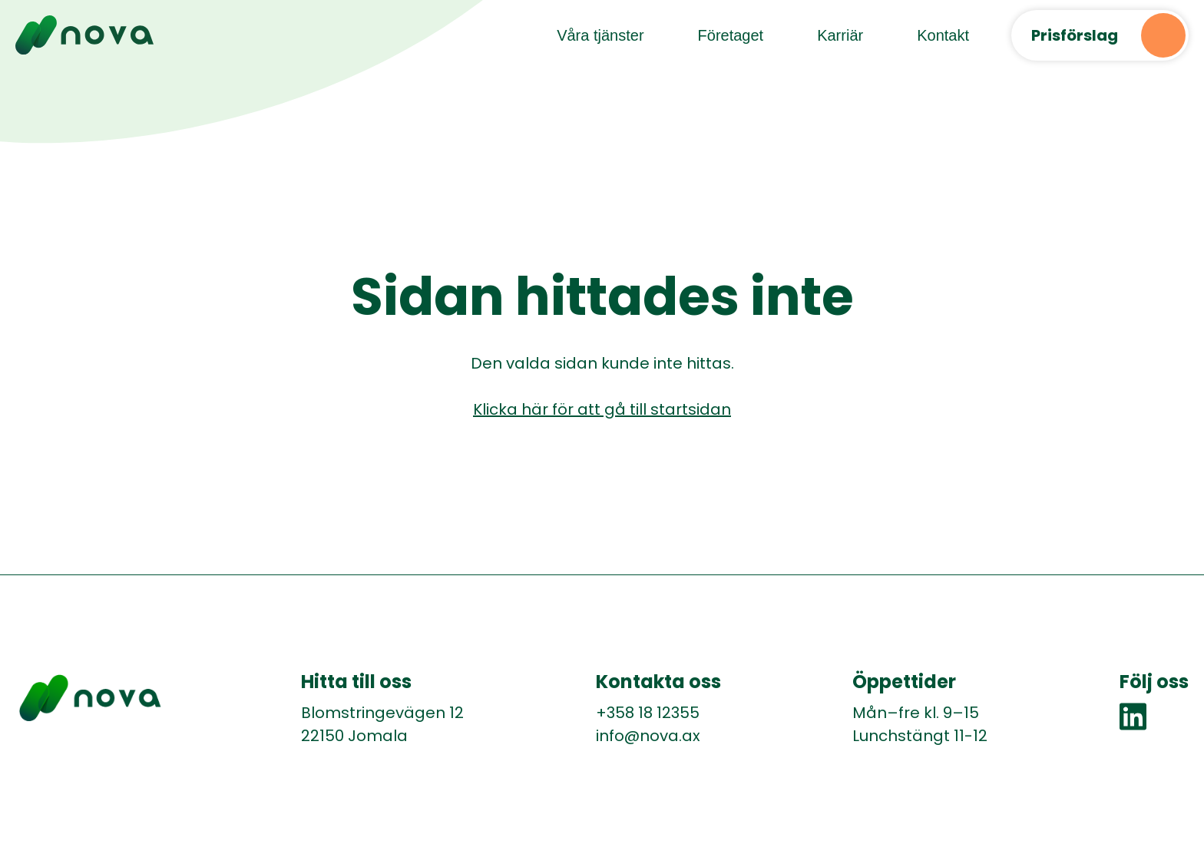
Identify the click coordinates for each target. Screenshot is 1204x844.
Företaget (731, 35)
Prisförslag (1074, 35)
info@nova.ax (648, 735)
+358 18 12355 (648, 712)
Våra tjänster (600, 35)
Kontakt (943, 35)
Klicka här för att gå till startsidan (602, 409)
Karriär (840, 35)
